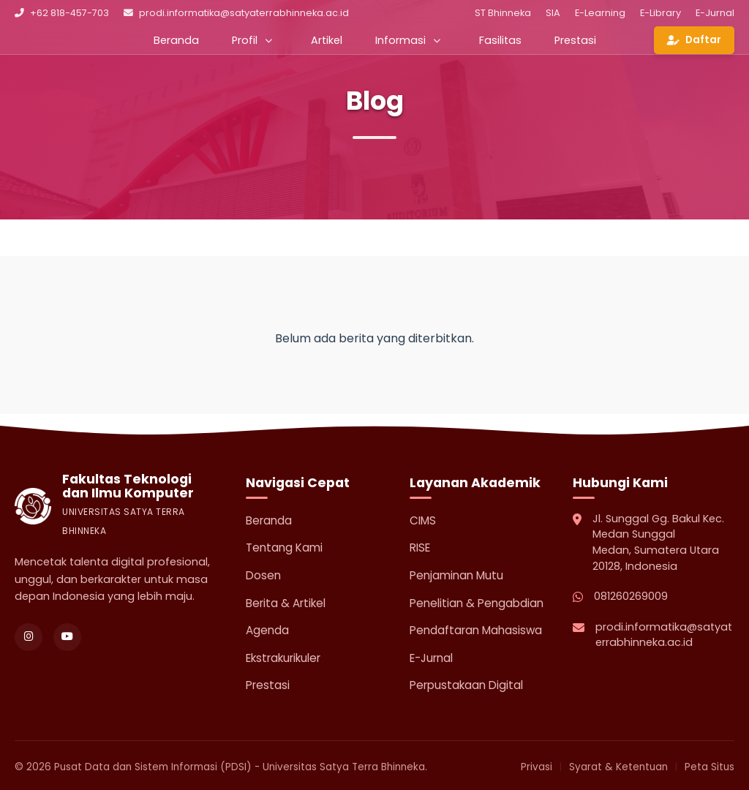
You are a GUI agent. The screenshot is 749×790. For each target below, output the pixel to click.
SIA (553, 13)
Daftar (694, 40)
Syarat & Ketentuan (618, 767)
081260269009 (631, 596)
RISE (420, 547)
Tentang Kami (284, 547)
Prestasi (575, 40)
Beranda (176, 40)
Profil (252, 40)
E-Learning (600, 13)
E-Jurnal (715, 13)
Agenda (267, 630)
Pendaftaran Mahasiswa (476, 630)
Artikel (326, 40)
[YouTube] (67, 637)
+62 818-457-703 (62, 13)
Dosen (263, 575)
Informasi (407, 40)
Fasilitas (500, 40)
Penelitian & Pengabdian (476, 603)
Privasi (536, 767)
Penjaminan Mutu (456, 575)
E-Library (660, 13)
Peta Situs (709, 767)
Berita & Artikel (285, 603)
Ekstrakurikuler (283, 658)
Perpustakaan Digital (466, 685)
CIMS (423, 520)
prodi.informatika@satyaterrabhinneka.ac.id (236, 13)
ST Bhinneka (503, 13)
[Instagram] (28, 637)
